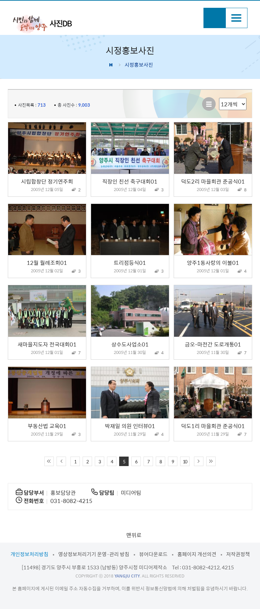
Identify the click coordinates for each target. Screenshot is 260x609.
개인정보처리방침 (29, 554)
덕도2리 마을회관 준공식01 (213, 181)
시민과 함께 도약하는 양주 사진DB (42, 24)
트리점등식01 (130, 262)
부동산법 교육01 (47, 425)
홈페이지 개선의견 (196, 554)
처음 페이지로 (49, 461)
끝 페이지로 (211, 461)
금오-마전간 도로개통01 (213, 344)
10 (185, 461)
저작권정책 (238, 554)
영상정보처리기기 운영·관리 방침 (93, 554)
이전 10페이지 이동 (61, 461)
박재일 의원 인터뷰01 (130, 425)
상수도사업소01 (130, 344)
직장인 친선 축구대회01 (129, 181)
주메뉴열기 (236, 18)
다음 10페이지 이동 (198, 461)
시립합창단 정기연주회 (47, 181)
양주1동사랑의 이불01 (213, 262)
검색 (214, 18)
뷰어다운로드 (153, 554)
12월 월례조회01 (47, 262)
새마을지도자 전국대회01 (47, 344)
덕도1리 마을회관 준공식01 (213, 425)
